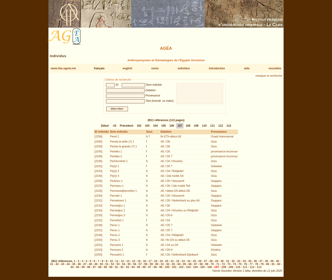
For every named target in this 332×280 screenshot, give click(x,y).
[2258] (98, 137)
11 (116, 261)
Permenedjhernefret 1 (123, 191)
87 (94, 267)
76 (245, 264)
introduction (217, 68)
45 (73, 264)
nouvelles (275, 68)
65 (184, 264)
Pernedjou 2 (117, 211)
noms (155, 68)
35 (249, 261)
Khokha (215, 250)
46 (79, 264)
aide (246, 68)
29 (216, 261)
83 (72, 267)
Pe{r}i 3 (114, 176)
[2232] (98, 220)
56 (134, 264)
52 (112, 264)
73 (228, 264)
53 (117, 264)
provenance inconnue (224, 152)
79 (262, 264)
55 (128, 264)
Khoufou (177, 161)
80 (267, 264)
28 (211, 261)
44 (68, 264)
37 (260, 261)
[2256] (98, 181)
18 (155, 261)
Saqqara (216, 181)
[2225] (98, 186)
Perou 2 (115, 235)
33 (238, 261)
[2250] (98, 240)
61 (162, 264)
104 (155, 126)
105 (163, 126)
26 (200, 261)
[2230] (98, 196)
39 (271, 261)
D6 (168, 142)
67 (195, 264)
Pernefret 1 (117, 220)
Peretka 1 (116, 152)
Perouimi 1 (116, 245)
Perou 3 (115, 240)
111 (212, 126)
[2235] (98, 215)
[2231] (98, 201)
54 (123, 264)
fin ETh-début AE (170, 137)
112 (220, 126)
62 (167, 264)
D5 (168, 152)
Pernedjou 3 (117, 215)
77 (250, 264)
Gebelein (216, 166)
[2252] (98, 245)
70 (212, 264)
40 (277, 261)
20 (166, 261)
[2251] (98, 230)
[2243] (98, 171)
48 (90, 264)
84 (77, 267)
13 (127, 261)
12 (122, 261)
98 (155, 267)
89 (105, 267)
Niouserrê (178, 181)
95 (138, 267)
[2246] (98, 156)
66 (190, 264)
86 (88, 267)
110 (204, 126)
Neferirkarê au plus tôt (186, 201)
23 (183, 261)
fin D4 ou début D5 (178, 240)
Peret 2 (114, 137)
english (127, 68)
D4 (168, 161)
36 (255, 261)
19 (161, 261)
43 (62, 264)
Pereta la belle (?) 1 (122, 142)
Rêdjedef (178, 171)
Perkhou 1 (116, 181)
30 (222, 261)
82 (278, 264)
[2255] (98, 255)
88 (99, 267)
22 (177, 261)
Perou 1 (115, 225)
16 (144, 261)
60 (156, 264)
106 (171, 126)
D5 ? (169, 156)
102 (139, 126)
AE (162, 142)
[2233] (98, 206)
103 (147, 126)
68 (201, 264)
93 (127, 267)
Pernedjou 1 (117, 206)
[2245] (98, 152)
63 (173, 264)
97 (149, 267)
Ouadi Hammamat (222, 137)
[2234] (98, 211)
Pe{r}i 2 (114, 171)
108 (188, 126)
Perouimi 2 (116, 250)
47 (84, 264)
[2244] (98, 176)
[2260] (98, 142)
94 (132, 267)
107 (180, 126)
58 (145, 264)
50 (101, 264)
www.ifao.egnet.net (63, 68)
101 (174, 267)
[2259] (98, 147)
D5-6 (169, 215)
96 (144, 267)
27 (205, 261)
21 (172, 261)
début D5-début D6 (178, 191)
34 (244, 261)
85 (83, 267)
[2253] (98, 250)
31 (227, 261)
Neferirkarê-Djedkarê (185, 255)
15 (138, 261)
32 (233, 261)
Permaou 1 (117, 186)
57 (140, 264)
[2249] (98, 235)
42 (57, 264)
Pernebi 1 (116, 196)
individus (184, 68)
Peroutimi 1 (117, 255)
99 (160, 267)
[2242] (98, 166)
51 (106, 264)
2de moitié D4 (175, 176)
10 (111, 261)
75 (239, 264)
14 (133, 261)
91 (116, 267)
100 (167, 267)
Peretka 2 (116, 156)
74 (234, 264)
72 (223, 264)
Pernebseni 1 (118, 201)
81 (273, 264)
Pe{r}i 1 (114, 166)
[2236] (98, 161)
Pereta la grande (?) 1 (123, 147)
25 (194, 261)
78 (256, 264)
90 (110, 267)
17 (149, 261)
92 (121, 267)
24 (188, 261)
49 (95, 264)
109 (196, 126)
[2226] (98, 191)
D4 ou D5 (172, 245)
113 (228, 126)
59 (151, 264)
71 (217, 264)
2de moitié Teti (181, 186)
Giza (214, 142)
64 (179, 264)
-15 (114, 126)
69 (206, 264)
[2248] (98, 225)
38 (266, 261)
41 (51, 264)
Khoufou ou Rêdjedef (185, 211)
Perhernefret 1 (119, 161)
